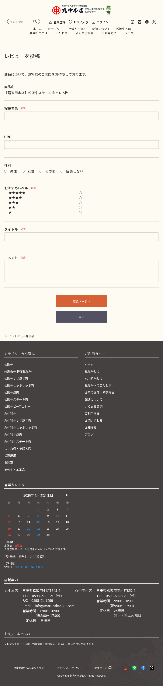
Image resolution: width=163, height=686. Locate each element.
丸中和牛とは (38, 35)
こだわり (61, 35)
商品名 (9, 88)
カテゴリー (55, 31)
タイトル (11, 231)
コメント (11, 259)
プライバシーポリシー (76, 667)
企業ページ (106, 667)
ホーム (37, 31)
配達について (101, 31)
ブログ (129, 35)
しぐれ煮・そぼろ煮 (19, 448)
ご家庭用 (11, 455)
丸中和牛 (11, 414)
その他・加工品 (16, 469)
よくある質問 (84, 35)
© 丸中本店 (76, 675)
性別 (7, 167)
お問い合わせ (95, 421)
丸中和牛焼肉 (14, 434)
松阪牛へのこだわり (100, 386)
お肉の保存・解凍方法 (102, 393)
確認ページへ (81, 303)
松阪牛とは (123, 31)
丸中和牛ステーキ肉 (19, 441)
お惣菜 (9, 462)
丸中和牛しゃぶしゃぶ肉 (23, 428)
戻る (81, 319)
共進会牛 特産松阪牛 (20, 373)
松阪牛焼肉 (12, 393)
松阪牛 (9, 366)
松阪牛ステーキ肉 (17, 400)
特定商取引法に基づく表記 (34, 667)
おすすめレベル (16, 190)
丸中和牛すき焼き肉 (19, 421)
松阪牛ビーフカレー (19, 407)
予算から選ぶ (77, 31)
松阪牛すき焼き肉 (17, 379)
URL (7, 138)
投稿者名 (11, 110)
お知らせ (91, 428)
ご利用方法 (109, 35)
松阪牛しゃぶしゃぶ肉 (21, 386)
